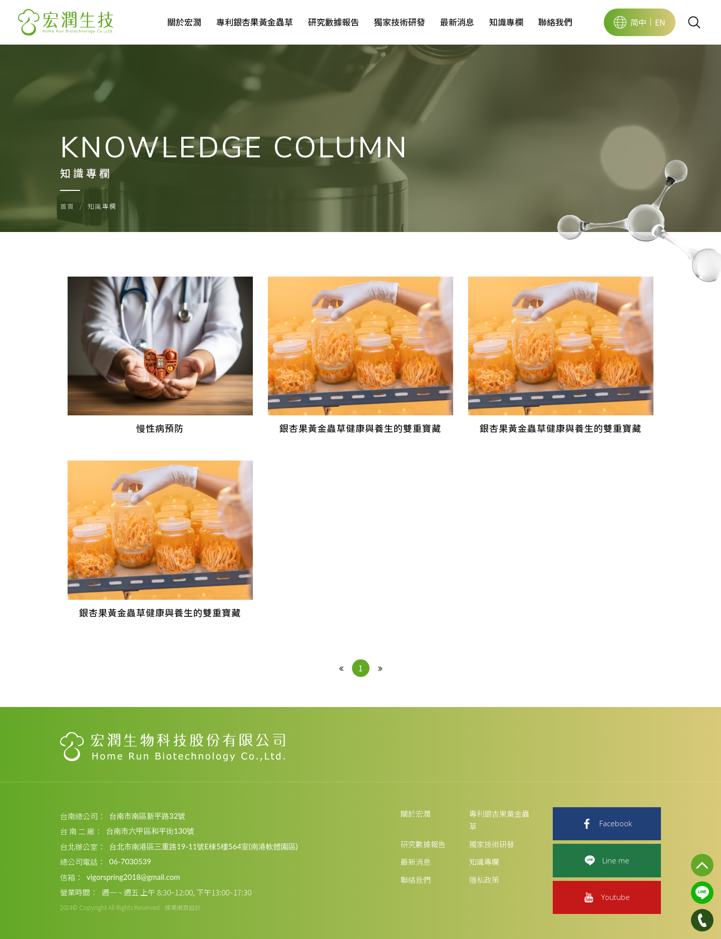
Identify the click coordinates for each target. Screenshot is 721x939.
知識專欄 (506, 22)
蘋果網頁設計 (183, 907)
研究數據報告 (333, 22)
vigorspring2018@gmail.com (133, 876)
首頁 (67, 206)
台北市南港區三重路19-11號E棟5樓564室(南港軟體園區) (203, 846)
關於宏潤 (184, 22)
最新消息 (457, 22)
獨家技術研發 (399, 22)
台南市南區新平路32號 (147, 815)
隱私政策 (484, 879)
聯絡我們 (555, 22)
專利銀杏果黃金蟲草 (254, 22)
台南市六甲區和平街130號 (150, 830)
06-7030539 (130, 861)
